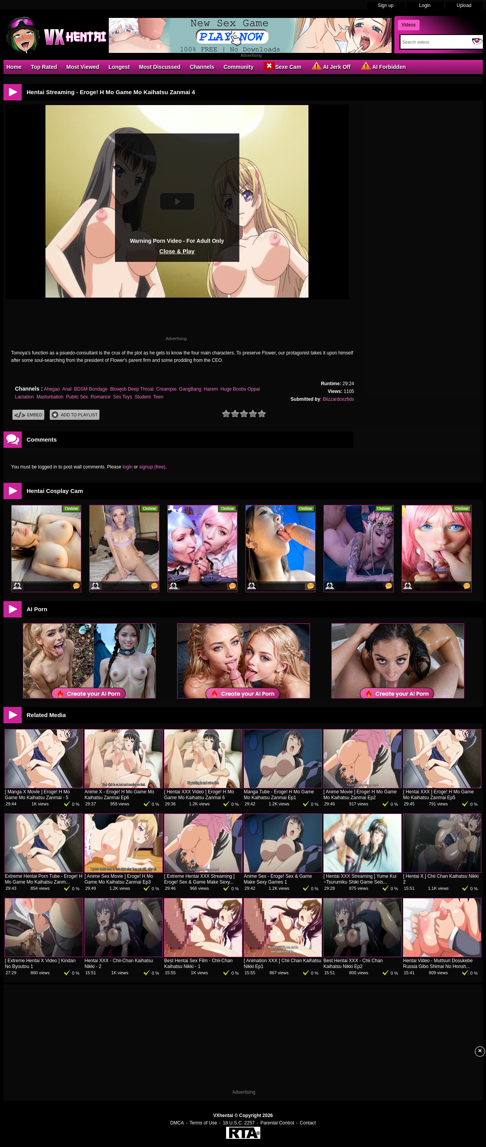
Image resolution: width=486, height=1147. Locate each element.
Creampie (166, 389)
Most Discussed (160, 67)
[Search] (435, 42)
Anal (66, 389)
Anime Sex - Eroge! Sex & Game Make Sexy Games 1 (278, 879)
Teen (158, 397)
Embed (28, 415)
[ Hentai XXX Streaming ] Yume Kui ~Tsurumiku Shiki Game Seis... (360, 879)
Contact (308, 1123)
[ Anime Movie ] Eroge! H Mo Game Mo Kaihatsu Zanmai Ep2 (360, 794)
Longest (118, 67)
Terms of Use (203, 1123)
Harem (211, 389)
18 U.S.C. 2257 (238, 1123)
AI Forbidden (383, 66)
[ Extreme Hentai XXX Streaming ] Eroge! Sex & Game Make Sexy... (199, 879)
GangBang (190, 389)
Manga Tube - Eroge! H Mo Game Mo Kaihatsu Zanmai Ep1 (279, 794)
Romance (100, 397)
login (127, 467)
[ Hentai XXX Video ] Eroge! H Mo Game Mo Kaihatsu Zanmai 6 (199, 794)
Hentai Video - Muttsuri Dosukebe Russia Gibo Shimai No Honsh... (438, 963)
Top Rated (44, 67)
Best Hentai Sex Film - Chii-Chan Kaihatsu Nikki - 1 (198, 963)
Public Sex (77, 397)
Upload (463, 5)
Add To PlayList (75, 415)
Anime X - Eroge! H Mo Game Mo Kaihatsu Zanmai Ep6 (119, 794)
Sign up (386, 5)
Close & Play (177, 251)
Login (424, 5)
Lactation (24, 397)
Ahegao (52, 389)
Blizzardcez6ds (338, 399)
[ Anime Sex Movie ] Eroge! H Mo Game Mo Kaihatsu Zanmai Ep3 (119, 879)
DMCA (177, 1123)
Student (142, 397)
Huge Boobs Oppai (240, 389)
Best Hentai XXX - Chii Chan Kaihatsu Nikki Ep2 (353, 963)
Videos (409, 25)
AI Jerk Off (330, 66)
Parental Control (277, 1123)
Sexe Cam (282, 66)
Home (14, 67)
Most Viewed (82, 67)
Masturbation (50, 397)
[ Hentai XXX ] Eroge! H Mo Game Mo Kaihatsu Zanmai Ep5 (438, 794)
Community (238, 67)
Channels (202, 67)
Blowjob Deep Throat (132, 389)
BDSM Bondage (91, 389)
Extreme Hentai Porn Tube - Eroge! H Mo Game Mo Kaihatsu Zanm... (43, 879)
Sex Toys (122, 397)
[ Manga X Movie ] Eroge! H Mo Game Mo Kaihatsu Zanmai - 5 (37, 794)
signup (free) (152, 467)
